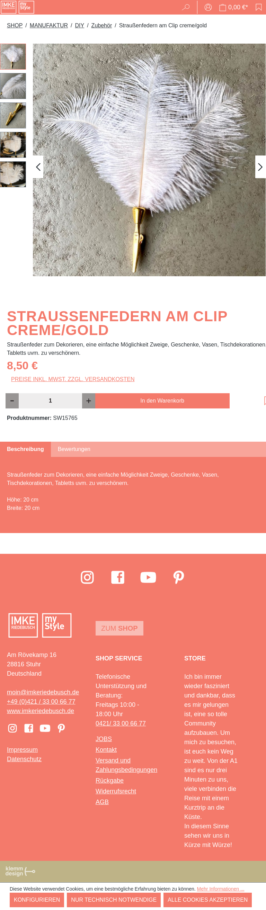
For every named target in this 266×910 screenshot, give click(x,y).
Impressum (22, 749)
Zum (119, 628)
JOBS (104, 739)
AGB (102, 802)
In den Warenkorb (162, 401)
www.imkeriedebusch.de (40, 711)
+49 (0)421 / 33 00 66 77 (41, 701)
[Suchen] (187, 7)
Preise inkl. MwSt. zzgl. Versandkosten (73, 379)
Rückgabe (110, 780)
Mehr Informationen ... (221, 889)
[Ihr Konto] (208, 7)
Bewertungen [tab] (74, 449)
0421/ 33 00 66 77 (121, 723)
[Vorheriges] (38, 167)
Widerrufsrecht (116, 791)
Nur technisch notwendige (114, 900)
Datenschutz (24, 759)
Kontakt (106, 749)
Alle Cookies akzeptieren (208, 900)
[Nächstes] (260, 167)
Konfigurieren (37, 900)
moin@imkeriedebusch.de (43, 692)
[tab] (25, 449)
